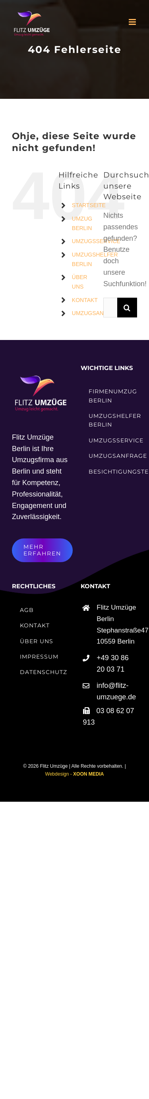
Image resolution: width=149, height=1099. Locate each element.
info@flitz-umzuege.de (116, 691)
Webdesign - (74, 774)
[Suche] (127, 307)
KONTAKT (85, 300)
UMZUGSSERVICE (96, 241)
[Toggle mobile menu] (133, 22)
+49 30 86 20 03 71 (113, 663)
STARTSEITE (89, 205)
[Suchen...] (110, 307)
